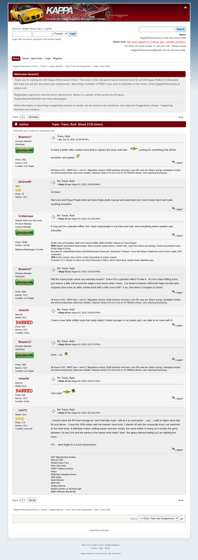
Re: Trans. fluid (65, 181)
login (39, 29)
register (48, 29)
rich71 (23, 410)
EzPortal (104, 530)
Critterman (26, 216)
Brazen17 (25, 136)
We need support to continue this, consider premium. (156, 41)
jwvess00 (25, 181)
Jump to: (133, 519)
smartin (24, 310)
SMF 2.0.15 (86, 545)
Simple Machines (112, 545)
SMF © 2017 (98, 545)
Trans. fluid (63, 136)
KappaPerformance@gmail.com (148, 50)
